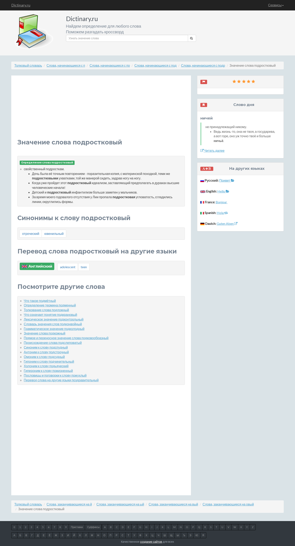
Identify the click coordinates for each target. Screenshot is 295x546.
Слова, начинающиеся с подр (203, 65)
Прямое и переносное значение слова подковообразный (66, 338)
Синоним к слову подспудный (46, 347)
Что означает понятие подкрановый (50, 314)
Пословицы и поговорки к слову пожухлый (55, 375)
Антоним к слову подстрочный (46, 352)
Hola (222, 213)
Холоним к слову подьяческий (46, 366)
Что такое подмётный (40, 301)
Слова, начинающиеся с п (66, 65)
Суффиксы (93, 527)
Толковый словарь (28, 65)
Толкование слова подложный (46, 310)
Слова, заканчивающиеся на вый (173, 504)
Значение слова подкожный (44, 333)
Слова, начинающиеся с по (110, 65)
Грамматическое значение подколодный (54, 329)
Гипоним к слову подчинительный (49, 361)
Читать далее (212, 150)
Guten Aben (227, 223)
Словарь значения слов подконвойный (53, 324)
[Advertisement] (101, 110)
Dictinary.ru (20, 5)
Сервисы (276, 5)
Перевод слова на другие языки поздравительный (61, 380)
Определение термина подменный (50, 305)
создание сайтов (151, 541)
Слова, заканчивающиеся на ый (120, 504)
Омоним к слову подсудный (44, 357)
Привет (226, 180)
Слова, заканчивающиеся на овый (228, 504)
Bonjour (222, 202)
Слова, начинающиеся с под (155, 65)
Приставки (77, 527)
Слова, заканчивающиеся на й (69, 504)
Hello (223, 191)
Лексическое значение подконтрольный (54, 319)
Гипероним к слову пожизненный (48, 371)
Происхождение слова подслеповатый (53, 342)
